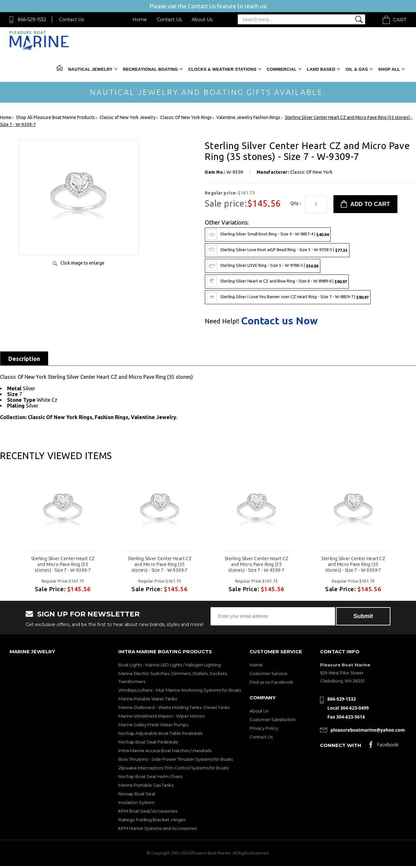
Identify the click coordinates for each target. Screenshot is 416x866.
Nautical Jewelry (90, 69)
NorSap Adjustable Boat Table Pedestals (160, 733)
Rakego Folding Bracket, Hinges (152, 819)
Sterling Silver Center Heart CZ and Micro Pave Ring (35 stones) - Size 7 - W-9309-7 (63, 564)
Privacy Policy (264, 728)
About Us (202, 19)
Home (139, 19)
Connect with (340, 745)
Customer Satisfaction (273, 719)
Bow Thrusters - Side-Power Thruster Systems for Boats (175, 759)
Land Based (321, 69)
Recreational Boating (150, 69)
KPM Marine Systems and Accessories (157, 828)
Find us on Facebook (271, 682)
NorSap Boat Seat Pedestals (148, 741)
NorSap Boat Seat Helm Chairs (150, 776)
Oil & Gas (357, 69)
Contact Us (71, 19)
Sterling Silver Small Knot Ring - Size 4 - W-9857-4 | (268, 234)
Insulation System (136, 802)
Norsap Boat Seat (137, 793)
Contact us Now (279, 320)
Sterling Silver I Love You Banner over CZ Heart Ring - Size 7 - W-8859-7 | (288, 297)
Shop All (389, 69)
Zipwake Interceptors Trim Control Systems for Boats (173, 767)
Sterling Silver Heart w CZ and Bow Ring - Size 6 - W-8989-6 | (277, 281)
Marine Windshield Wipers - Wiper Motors (161, 716)
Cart (399, 20)
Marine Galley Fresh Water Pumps (153, 724)
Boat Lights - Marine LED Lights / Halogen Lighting (169, 664)
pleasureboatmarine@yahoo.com (368, 730)
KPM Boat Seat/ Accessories (147, 811)
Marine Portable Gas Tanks (145, 785)
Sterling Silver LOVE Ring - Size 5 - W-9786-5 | (262, 266)
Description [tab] (24, 358)
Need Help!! (222, 321)
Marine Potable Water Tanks (147, 698)
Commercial (282, 69)
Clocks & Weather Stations (222, 69)
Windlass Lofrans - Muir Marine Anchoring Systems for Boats (179, 690)
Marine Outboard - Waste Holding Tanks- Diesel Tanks (174, 707)
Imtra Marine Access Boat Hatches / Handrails (165, 750)
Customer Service (268, 673)
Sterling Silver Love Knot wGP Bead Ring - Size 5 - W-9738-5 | (277, 250)
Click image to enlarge (82, 263)
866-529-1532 (32, 19)
